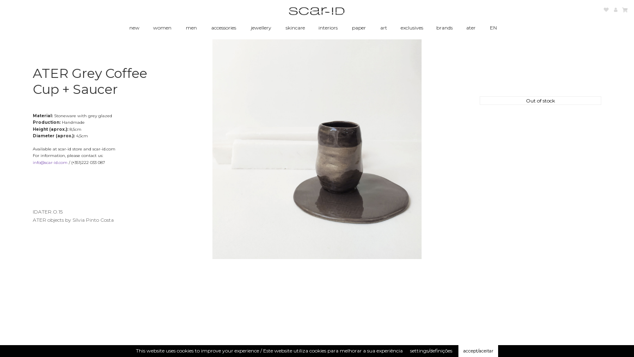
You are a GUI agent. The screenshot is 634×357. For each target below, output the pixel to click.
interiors (328, 28)
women (162, 28)
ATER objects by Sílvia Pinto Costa (73, 220)
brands (444, 28)
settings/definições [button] (431, 351)
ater (471, 28)
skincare (295, 28)
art (383, 28)
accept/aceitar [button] (478, 351)
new (134, 28)
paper (359, 28)
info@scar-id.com (50, 162)
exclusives (412, 28)
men (191, 28)
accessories (223, 28)
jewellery (261, 28)
